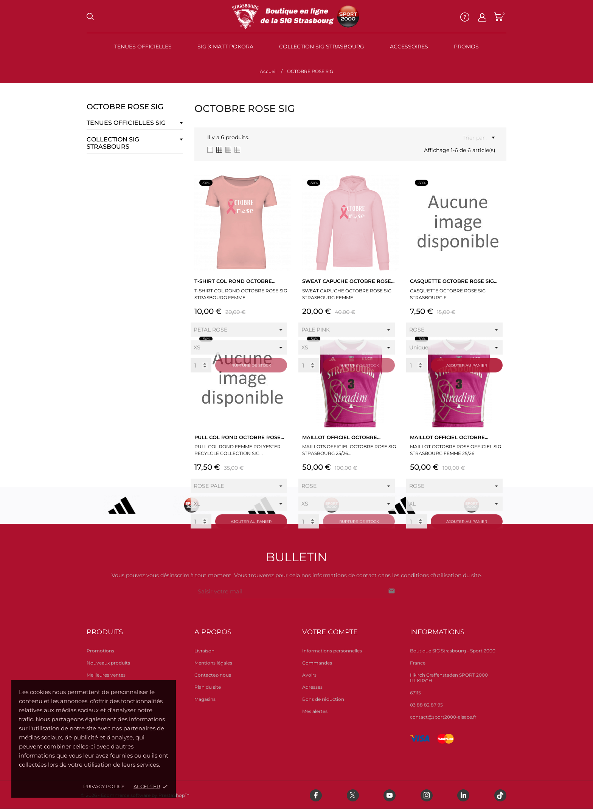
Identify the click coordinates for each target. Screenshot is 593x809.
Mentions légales (213, 663)
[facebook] (316, 795)
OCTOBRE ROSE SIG (125, 106)
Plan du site (207, 687)
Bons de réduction (323, 699)
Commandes (317, 663)
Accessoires (409, 46)
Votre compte (330, 632)
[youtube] (390, 795)
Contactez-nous (212, 675)
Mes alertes (315, 711)
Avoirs (309, 675)
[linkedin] (463, 795)
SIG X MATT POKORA (225, 46)
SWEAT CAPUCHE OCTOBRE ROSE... (348, 281)
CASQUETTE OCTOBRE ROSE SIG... (453, 281)
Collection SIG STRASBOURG (321, 46)
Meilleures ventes (106, 675)
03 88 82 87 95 (426, 705)
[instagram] (427, 795)
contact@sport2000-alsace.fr (443, 717)
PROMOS (466, 46)
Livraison (204, 651)
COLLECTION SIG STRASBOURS (113, 143)
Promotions (100, 651)
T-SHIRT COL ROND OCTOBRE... (234, 281)
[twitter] (353, 795)
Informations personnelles (332, 651)
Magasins (205, 699)
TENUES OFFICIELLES (143, 46)
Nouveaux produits (108, 663)
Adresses (312, 687)
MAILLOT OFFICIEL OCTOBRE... (341, 437)
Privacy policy (103, 786)
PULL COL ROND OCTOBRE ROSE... (239, 437)
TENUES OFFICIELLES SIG (126, 122)
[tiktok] (500, 795)
